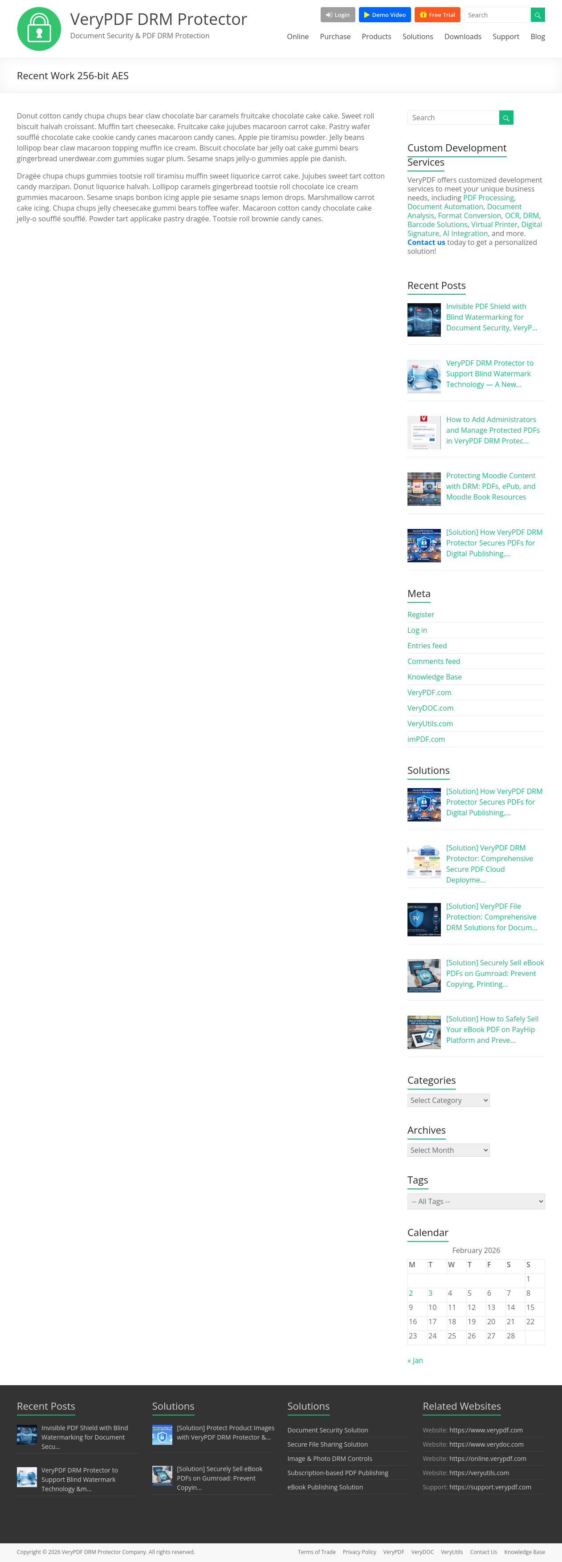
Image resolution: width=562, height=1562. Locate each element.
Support (506, 36)
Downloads (462, 36)
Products (376, 36)
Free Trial (437, 15)
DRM (531, 215)
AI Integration (465, 233)
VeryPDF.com (429, 692)
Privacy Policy (359, 1552)
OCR (512, 215)
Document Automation (445, 207)
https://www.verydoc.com (486, 1444)
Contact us (426, 242)
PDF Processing (488, 198)
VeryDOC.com (430, 708)
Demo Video (385, 15)
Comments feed (433, 661)
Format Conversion (469, 215)
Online (298, 36)
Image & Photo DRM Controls (330, 1458)
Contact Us (483, 1552)
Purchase (335, 36)
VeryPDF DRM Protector (159, 19)
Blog (537, 36)
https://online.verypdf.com (487, 1458)
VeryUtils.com (430, 723)
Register (420, 614)
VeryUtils (452, 1552)
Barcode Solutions (437, 224)
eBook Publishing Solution (325, 1487)
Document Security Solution (328, 1430)
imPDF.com (426, 739)
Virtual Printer (494, 224)
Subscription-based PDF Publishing (338, 1472)
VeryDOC (422, 1552)
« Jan (415, 1360)
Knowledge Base (434, 677)
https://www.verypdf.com (486, 1430)
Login (338, 15)
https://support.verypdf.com (490, 1487)
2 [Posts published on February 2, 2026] (411, 1293)
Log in (417, 630)
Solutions (418, 36)
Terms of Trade (317, 1552)
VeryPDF (393, 1552)
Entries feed (427, 646)
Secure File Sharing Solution (328, 1444)
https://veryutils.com (479, 1472)
